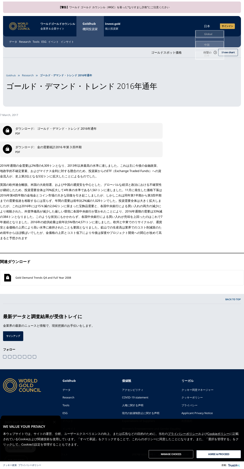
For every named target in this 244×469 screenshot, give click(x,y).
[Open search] (190, 24)
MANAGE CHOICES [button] (171, 454)
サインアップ (14, 334)
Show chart (227, 49)
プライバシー (190, 405)
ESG (69, 38)
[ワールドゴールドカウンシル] (19, 24)
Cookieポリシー (218, 433)
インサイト (110, 38)
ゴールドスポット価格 (158, 49)
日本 (207, 24)
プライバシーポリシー (183, 433)
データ (13, 38)
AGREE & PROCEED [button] (218, 454)
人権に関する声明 (134, 405)
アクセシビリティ (134, 388)
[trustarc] (234, 465)
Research (34, 38)
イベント (88, 38)
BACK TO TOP (232, 296)
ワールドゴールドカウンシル (65, 25)
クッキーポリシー (193, 397)
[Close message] (60, 417)
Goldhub (104, 25)
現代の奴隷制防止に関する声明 (143, 413)
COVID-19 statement (137, 397)
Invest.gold (133, 25)
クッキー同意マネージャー (199, 388)
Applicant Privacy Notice (198, 413)
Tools (54, 38)
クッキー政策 (10, 465)
